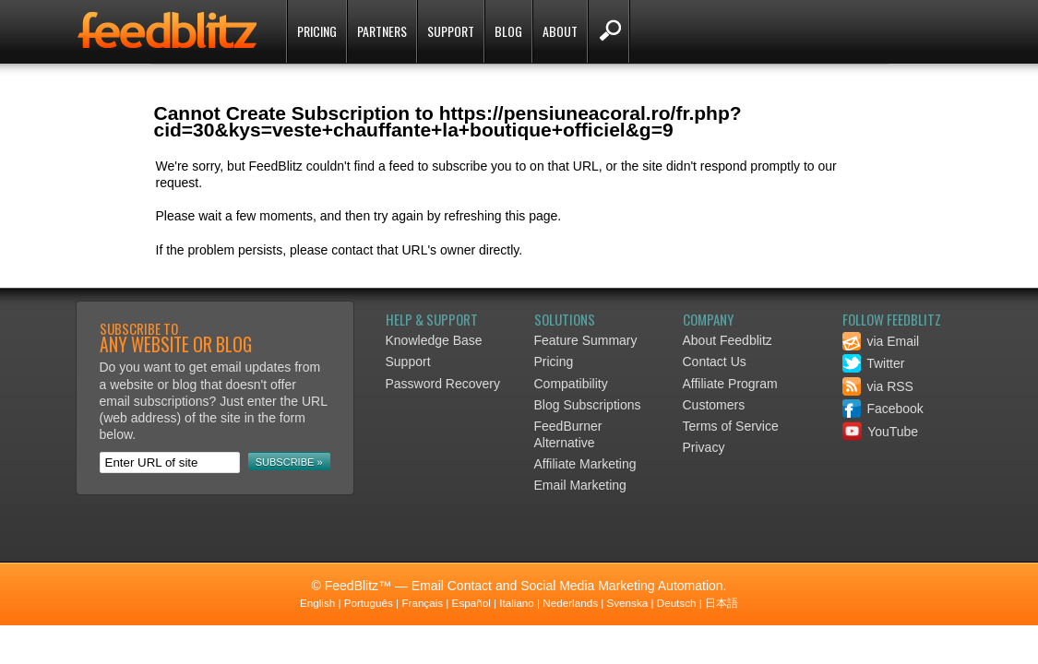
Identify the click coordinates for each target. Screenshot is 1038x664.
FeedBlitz (169, 33)
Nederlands (570, 603)
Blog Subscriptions (587, 404)
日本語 (721, 603)
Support (450, 31)
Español (471, 603)
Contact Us (714, 361)
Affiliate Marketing (585, 463)
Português (368, 603)
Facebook (883, 408)
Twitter (873, 363)
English (317, 603)
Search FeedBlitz (608, 31)
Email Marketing (580, 485)
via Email (881, 341)
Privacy (704, 447)
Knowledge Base (434, 340)
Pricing (317, 31)
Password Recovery (443, 383)
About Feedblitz (727, 340)
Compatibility (571, 383)
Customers (714, 404)
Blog (508, 31)
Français (422, 603)
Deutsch (677, 603)
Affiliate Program (730, 383)
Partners (382, 31)
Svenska (628, 603)
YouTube (880, 431)
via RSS (877, 386)
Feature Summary (586, 340)
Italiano (516, 603)
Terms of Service (731, 426)
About (560, 31)
